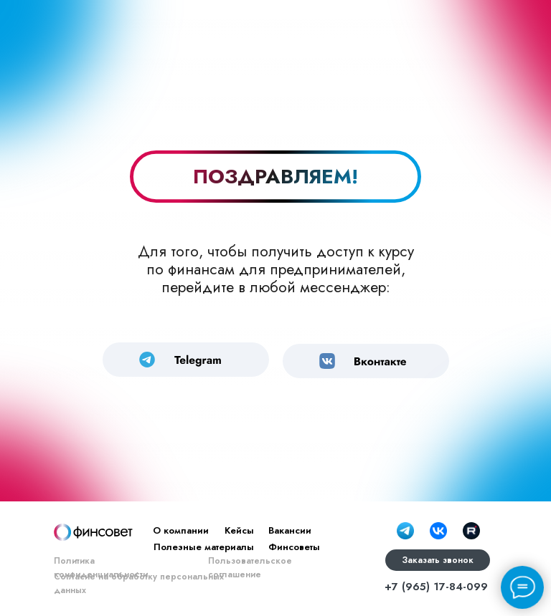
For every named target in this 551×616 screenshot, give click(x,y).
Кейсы (239, 530)
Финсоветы (294, 547)
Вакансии (289, 530)
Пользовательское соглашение (250, 567)
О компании (181, 530)
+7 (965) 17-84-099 (436, 587)
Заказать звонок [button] (438, 560)
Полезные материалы (204, 547)
